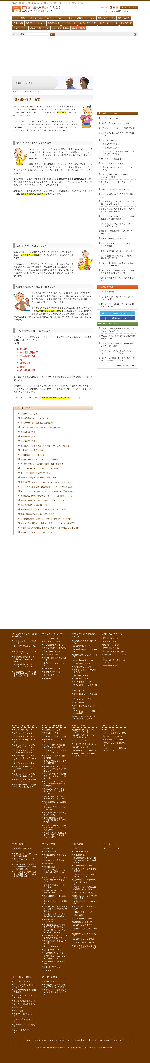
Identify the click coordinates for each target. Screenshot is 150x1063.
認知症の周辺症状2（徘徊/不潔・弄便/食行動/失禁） (55, 926)
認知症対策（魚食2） (30, 441)
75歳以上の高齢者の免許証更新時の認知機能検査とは (118, 337)
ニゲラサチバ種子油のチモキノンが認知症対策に (41, 427)
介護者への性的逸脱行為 (83, 942)
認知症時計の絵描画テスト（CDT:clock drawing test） (25, 659)
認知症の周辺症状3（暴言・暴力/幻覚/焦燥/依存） (55, 931)
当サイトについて (63, 1040)
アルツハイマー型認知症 (54, 860)
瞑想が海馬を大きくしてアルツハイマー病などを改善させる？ (47, 482)
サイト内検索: (19, 34)
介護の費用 (78, 915)
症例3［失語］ (79, 702)
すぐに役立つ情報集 (60, 28)
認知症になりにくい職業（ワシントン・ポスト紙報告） (25, 758)
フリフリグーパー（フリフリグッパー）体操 (39, 468)
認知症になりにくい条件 (24, 736)
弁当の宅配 (18, 1007)
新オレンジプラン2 (52, 970)
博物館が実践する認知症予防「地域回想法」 (39, 478)
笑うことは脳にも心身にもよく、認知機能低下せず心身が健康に (48, 491)
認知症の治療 (53, 23)
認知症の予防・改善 (87, 23)
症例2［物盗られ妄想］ (83, 699)
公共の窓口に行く (51, 655)
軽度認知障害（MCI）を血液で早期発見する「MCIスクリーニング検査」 (25, 674)
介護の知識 (18, 23)
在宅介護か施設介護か (82, 919)
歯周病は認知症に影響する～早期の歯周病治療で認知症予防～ (47, 519)
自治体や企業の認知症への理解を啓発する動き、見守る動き (118, 344)
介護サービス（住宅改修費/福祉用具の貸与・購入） (85, 888)
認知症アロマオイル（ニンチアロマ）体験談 (39, 459)
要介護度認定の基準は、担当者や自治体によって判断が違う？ (84, 860)
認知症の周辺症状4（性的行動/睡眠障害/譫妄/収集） (55, 937)
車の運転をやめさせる (82, 675)
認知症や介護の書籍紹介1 (24, 1001)
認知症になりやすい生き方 (25, 763)
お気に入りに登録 (128, 7)
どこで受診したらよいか (54, 645)
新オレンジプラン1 (52, 967)
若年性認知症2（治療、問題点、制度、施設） (25, 855)
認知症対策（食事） (29, 432)
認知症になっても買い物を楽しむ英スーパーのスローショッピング (118, 352)
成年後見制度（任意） (53, 672)
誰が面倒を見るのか (81, 663)
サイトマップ (132, 11)
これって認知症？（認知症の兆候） (29, 18)
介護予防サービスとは (82, 866)
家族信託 (47, 678)
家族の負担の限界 (80, 679)
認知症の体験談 (78, 28)
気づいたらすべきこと (56, 18)
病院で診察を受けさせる (54, 651)
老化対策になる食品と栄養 (32, 450)
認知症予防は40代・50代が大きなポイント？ (40, 532)
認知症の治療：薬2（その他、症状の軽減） (84, 736)
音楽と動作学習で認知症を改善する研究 (37, 514)
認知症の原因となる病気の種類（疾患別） (55, 891)
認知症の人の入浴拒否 (82, 925)
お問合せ (120, 11)
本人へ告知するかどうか (83, 660)
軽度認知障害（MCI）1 (53, 953)
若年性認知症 (126, 23)
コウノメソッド (69, 23)
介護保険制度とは (80, 852)
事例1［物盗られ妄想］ (83, 682)
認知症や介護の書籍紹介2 (24, 1004)
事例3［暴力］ (79, 691)
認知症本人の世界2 (111, 648)
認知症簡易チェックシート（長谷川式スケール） (25, 652)
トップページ (18, 91)
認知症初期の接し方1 (82, 646)
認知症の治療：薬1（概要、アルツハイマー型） (85, 731)
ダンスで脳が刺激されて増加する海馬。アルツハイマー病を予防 (48, 523)
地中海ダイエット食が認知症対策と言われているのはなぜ (45, 446)
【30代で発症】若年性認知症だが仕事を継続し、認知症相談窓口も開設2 (25, 874)
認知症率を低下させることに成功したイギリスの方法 (43, 510)
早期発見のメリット (52, 641)
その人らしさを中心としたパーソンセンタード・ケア (84, 947)
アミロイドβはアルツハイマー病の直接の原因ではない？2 (55, 880)
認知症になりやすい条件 (24, 733)
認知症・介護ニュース (39, 28)
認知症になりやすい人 (35, 23)
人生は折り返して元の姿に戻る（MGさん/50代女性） (117, 298)
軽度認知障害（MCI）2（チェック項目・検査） (55, 957)
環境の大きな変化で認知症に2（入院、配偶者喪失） (25, 786)
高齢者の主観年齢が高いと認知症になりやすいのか (42, 500)
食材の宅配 (18, 1011)
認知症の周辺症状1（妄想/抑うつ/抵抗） (55, 920)
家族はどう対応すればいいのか (82, 18)
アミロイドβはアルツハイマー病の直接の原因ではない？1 (55, 872)
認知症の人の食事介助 (82, 922)
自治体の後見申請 (51, 675)
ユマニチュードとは (111, 848)
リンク (86, 1040)
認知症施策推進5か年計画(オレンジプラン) (54, 963)
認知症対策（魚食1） (30, 437)
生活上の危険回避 (51, 946)
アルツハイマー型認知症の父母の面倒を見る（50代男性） (118, 305)
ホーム (110, 11)
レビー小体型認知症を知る (84, 744)
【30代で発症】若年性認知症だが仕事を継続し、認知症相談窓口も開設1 (25, 866)
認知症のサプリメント (108, 23)
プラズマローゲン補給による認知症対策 (37, 423)
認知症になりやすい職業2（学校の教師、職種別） (24, 751)
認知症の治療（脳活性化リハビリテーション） (84, 755)
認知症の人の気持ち (106, 18)
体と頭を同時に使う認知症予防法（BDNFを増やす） (43, 464)
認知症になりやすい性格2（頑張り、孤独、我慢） (24, 775)
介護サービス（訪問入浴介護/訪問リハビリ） (84, 875)
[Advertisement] (75, 55)
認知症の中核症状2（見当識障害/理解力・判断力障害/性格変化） (55, 909)
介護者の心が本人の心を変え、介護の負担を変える (84, 717)
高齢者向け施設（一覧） (83, 893)
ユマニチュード (20, 28)
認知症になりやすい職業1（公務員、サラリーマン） (25, 746)
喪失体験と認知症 (110, 665)
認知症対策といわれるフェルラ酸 (35, 418)
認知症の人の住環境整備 (83, 939)
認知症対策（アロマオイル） (33, 455)
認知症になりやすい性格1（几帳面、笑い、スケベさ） (24, 768)
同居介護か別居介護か (82, 667)
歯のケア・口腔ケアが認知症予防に (36, 473)
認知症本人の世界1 (111, 645)
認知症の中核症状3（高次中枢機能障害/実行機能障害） (55, 915)
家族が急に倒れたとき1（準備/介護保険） (85, 897)
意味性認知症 (49, 867)
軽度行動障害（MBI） (53, 950)
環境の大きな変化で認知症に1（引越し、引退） (25, 780)
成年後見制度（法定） (53, 669)
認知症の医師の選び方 (82, 747)
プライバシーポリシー (100, 1040)
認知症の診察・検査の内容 (55, 648)
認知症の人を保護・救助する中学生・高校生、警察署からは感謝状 (118, 359)
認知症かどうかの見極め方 (84, 750)
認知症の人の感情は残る (113, 651)
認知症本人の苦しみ (111, 641)
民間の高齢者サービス (82, 912)
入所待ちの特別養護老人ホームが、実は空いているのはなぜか (118, 330)
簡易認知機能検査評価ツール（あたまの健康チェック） (25, 666)
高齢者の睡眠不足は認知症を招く (35, 505)
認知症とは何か (27, 106)
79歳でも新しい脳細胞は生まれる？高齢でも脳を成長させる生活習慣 (50, 528)
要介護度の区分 (80, 855)
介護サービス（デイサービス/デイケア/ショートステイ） (84, 882)
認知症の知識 (123, 18)
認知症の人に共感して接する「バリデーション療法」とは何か (47, 496)
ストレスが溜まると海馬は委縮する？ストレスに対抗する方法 (47, 487)
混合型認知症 (49, 863)
